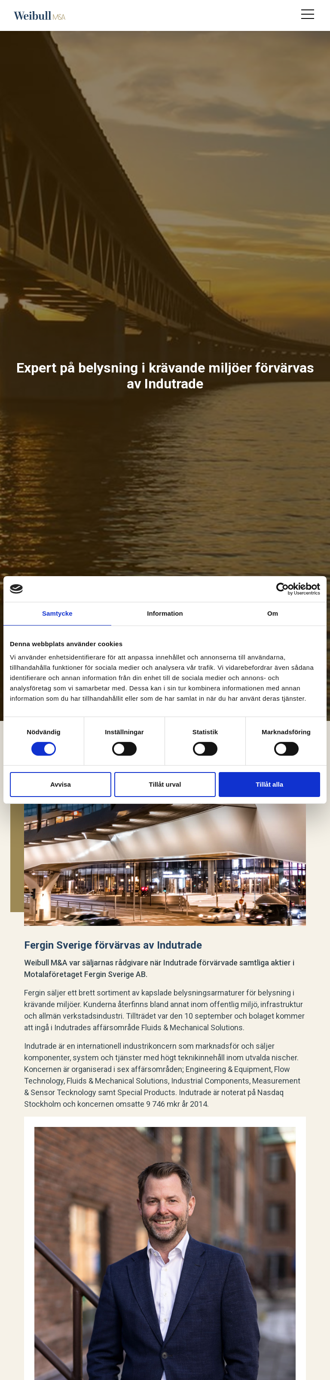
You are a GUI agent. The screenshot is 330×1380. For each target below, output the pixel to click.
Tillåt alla (269, 784)
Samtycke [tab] (57, 613)
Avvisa (60, 784)
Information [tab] (165, 613)
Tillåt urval (165, 784)
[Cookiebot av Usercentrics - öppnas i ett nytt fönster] (282, 589)
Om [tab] (272, 613)
